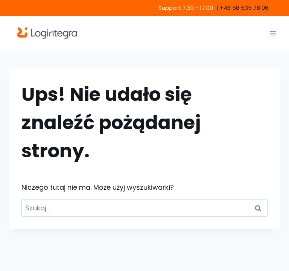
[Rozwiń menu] (273, 33)
